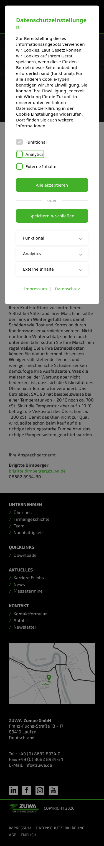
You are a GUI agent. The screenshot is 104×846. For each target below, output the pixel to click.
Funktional (36, 142)
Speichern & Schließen (52, 216)
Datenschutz (67, 288)
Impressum (35, 288)
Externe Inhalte (41, 166)
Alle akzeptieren (52, 185)
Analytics (35, 154)
